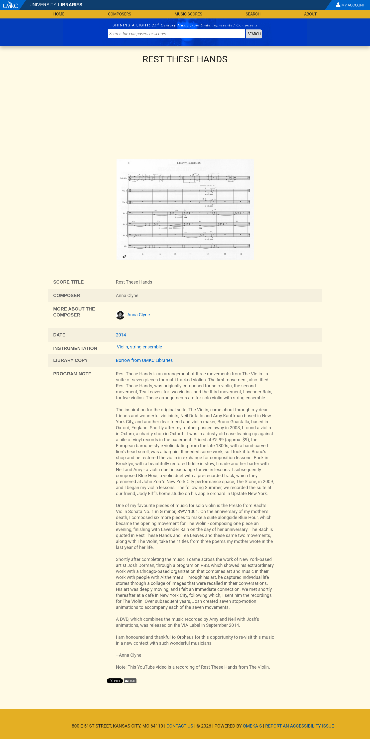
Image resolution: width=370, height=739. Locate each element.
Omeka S (252, 726)
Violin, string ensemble (139, 346)
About (310, 14)
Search (253, 14)
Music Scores (188, 14)
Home (59, 14)
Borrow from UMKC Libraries (144, 360)
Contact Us (179, 726)
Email (131, 680)
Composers (119, 14)
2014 (121, 334)
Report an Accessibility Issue (299, 726)
